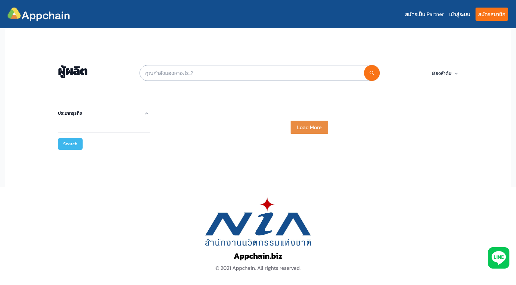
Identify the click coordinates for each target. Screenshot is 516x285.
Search (70, 143)
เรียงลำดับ (445, 73)
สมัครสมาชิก (491, 14)
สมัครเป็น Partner (424, 14)
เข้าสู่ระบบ (459, 14)
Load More (309, 127)
